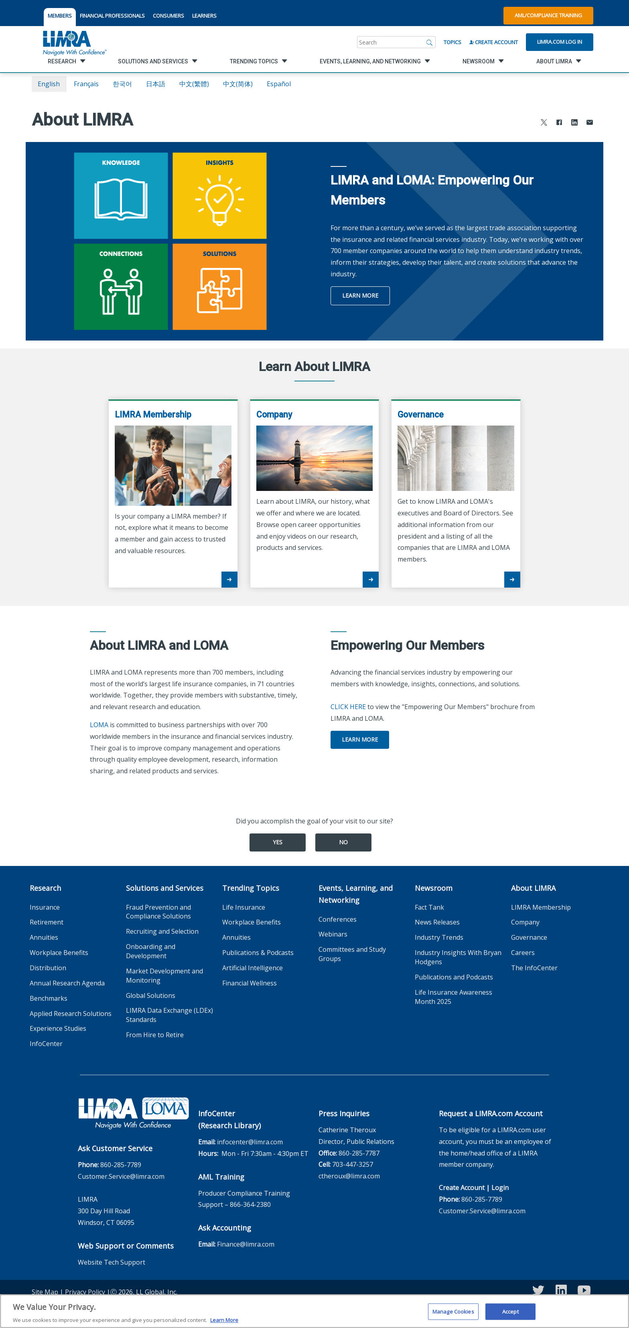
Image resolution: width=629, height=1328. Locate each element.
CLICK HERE (348, 706)
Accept (510, 1315)
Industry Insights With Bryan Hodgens (458, 957)
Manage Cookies (453, 1315)
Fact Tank (429, 907)
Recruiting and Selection (162, 931)
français (86, 83)
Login (500, 1187)
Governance (529, 937)
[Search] (430, 42)
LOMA (99, 724)
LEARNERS (204, 15)
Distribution (48, 967)
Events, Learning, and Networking (356, 894)
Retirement (46, 922)
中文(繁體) (194, 83)
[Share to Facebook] (559, 123)
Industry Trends (439, 937)
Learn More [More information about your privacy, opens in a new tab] (224, 1324)
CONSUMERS (168, 15)
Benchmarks (48, 998)
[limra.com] (74, 42)
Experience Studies (58, 1028)
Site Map (45, 1291)
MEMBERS (60, 15)
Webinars (333, 934)
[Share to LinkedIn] (574, 123)
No (343, 842)
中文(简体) (238, 83)
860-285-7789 (120, 1164)
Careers (523, 952)
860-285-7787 (359, 1153)
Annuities (44, 937)
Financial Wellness (249, 983)
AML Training (221, 1177)
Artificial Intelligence (252, 967)
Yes (277, 842)
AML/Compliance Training (548, 15)
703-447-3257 (352, 1164)
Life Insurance (243, 907)
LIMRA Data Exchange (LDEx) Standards (169, 1015)
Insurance (45, 907)
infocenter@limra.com (250, 1141)
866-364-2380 (250, 1204)
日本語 (155, 83)
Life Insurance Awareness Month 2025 (453, 997)
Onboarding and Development (150, 951)
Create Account (493, 42)
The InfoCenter (534, 967)
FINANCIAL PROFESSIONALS (112, 15)
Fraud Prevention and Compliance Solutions (158, 912)
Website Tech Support (111, 1262)
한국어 (122, 83)
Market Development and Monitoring (164, 976)
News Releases (437, 922)
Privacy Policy (85, 1291)
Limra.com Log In (559, 41)
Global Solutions (150, 995)
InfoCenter (46, 1043)
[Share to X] (544, 123)
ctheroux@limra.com (349, 1176)
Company (525, 922)
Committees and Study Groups (352, 954)
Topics (452, 42)
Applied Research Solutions (71, 1013)
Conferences (338, 919)
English (49, 83)
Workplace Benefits (59, 952)
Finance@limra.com (245, 1244)
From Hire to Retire (155, 1034)
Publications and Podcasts (454, 977)
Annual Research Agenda (67, 983)
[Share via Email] (589, 123)
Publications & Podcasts (258, 952)
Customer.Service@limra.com (121, 1176)
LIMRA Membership (541, 907)
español (279, 83)
